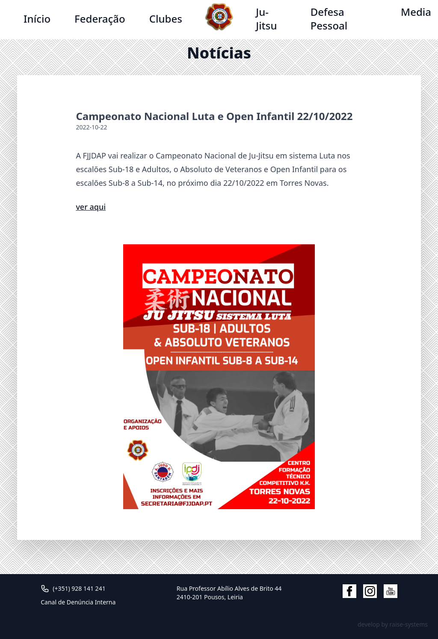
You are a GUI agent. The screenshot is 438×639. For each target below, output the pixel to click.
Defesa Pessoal (329, 18)
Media (416, 12)
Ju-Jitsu (266, 18)
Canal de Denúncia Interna (78, 602)
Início (37, 19)
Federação (99, 19)
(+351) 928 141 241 (79, 588)
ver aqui (91, 207)
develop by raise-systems (393, 624)
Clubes (165, 19)
